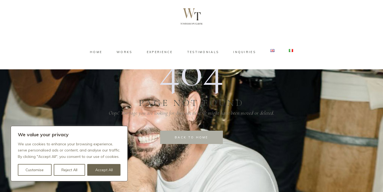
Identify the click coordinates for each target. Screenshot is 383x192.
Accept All (104, 169)
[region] (69, 153)
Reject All (69, 169)
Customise (35, 169)
